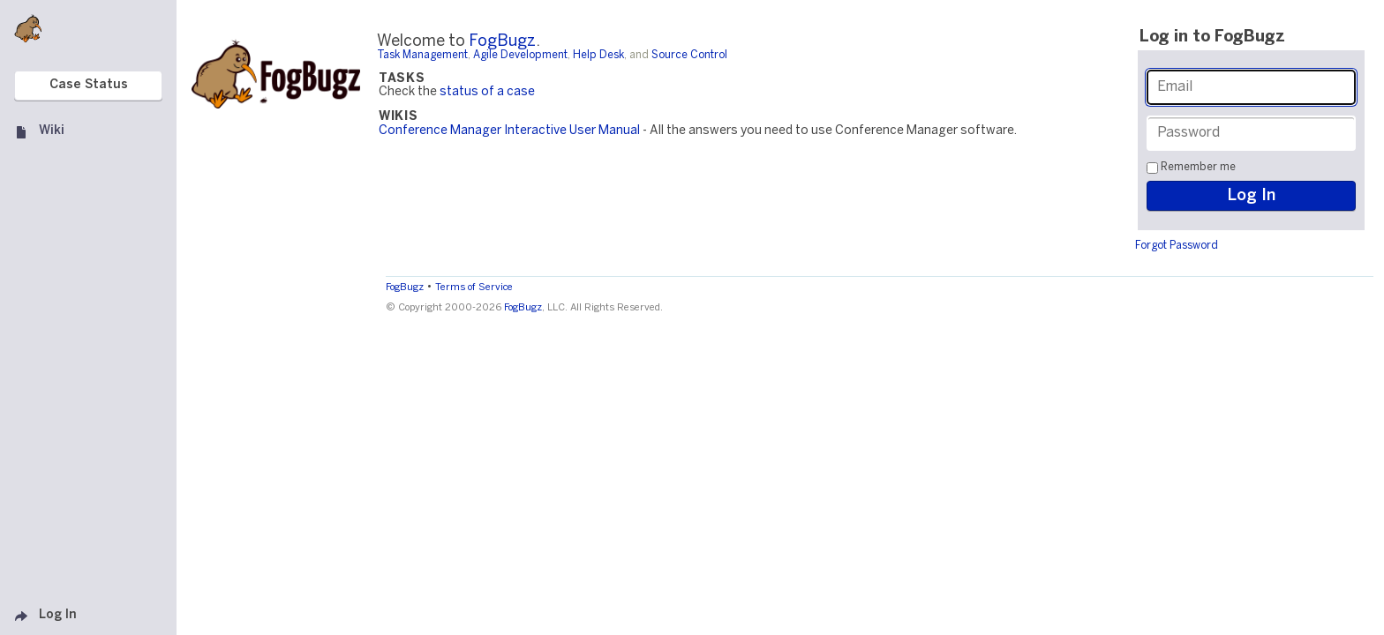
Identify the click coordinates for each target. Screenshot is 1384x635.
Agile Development (520, 55)
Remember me (1198, 167)
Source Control (689, 55)
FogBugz (502, 41)
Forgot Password (1176, 245)
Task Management (422, 55)
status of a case (487, 92)
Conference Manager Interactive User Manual (509, 131)
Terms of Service (474, 287)
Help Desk (598, 55)
